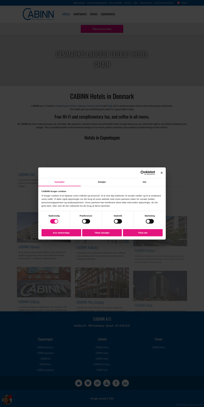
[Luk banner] (162, 173)
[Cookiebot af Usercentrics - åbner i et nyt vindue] (144, 173)
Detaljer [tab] (102, 182)
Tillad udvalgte (102, 233)
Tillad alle (142, 233)
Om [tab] (144, 182)
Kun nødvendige (61, 233)
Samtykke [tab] (60, 182)
